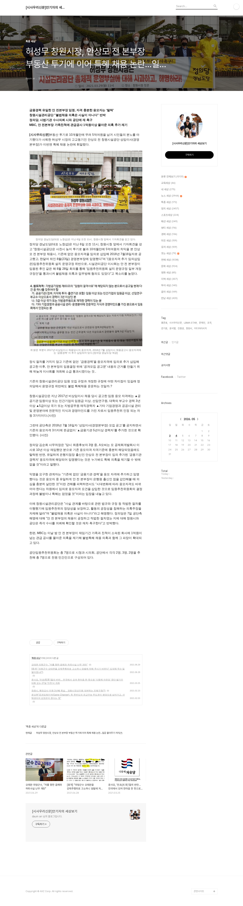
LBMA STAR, (190, 322)
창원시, (189, 328)
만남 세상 (169, 298)
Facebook (167, 376)
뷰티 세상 (169, 228)
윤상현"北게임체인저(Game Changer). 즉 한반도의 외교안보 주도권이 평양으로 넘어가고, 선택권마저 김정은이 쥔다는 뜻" (78, 696)
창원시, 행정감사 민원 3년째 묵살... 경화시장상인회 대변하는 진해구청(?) (68, 690)
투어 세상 (169, 285)
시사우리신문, (175, 322)
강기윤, (164, 328)
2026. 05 (189, 419)
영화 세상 (168, 273)
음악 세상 (169, 292)
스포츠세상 (170, 215)
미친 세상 (169, 241)
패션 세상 (169, 221)
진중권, (181, 328)
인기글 (175, 342)
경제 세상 (169, 234)
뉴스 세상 (171, 196)
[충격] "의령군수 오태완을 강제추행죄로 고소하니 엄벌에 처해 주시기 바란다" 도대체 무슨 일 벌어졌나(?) (78, 670)
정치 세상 (170, 209)
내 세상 (168, 189)
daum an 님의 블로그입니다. (47, 816)
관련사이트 (199, 891)
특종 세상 (36, 658)
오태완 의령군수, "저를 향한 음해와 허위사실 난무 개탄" (59, 664)
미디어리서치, (200, 328)
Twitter (181, 376)
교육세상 (168, 183)
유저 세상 (169, 247)
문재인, (202, 322)
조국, (209, 322)
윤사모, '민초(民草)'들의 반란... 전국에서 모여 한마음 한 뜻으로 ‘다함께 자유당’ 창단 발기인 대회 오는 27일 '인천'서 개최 (77, 681)
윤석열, (172, 328)
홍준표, (164, 322)
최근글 (164, 342)
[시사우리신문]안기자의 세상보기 (46, 7)
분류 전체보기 (174, 177)
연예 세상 (170, 260)
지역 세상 (169, 279)
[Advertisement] (85, 595)
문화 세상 (169, 266)
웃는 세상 (170, 253)
